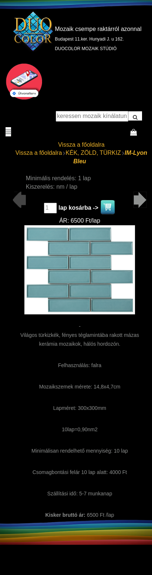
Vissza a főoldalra (81, 145)
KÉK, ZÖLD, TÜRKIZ (93, 153)
